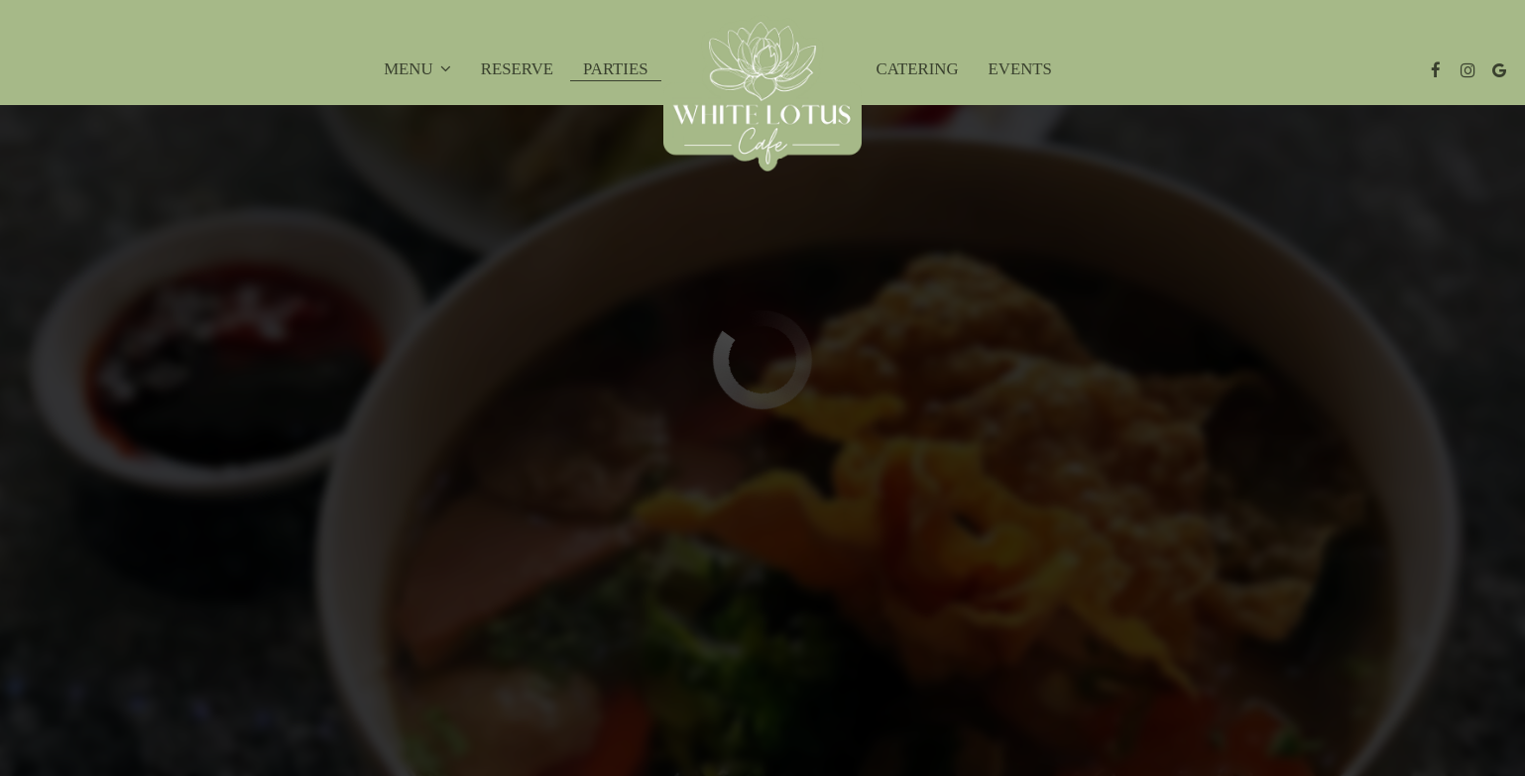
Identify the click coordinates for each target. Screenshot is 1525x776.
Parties (615, 68)
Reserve (517, 68)
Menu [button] (417, 68)
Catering (918, 68)
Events (1020, 68)
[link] (762, 93)
